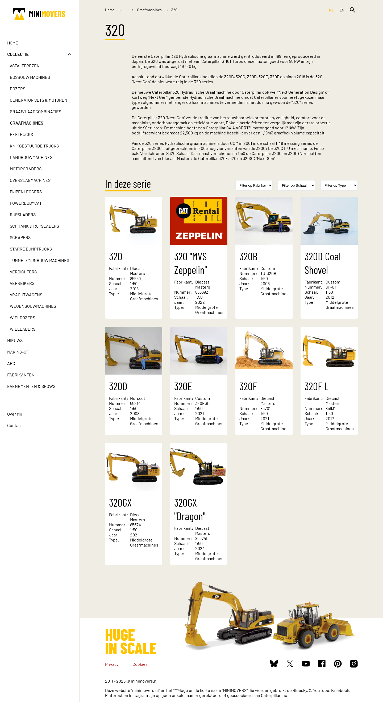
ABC (12, 363)
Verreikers (23, 283)
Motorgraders (26, 168)
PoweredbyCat (27, 203)
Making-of (19, 351)
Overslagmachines (31, 180)
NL (331, 10)
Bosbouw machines (31, 77)
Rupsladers (23, 214)
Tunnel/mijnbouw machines (40, 260)
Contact (15, 425)
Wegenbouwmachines (34, 306)
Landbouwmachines (32, 157)
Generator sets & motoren (39, 99)
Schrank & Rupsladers (35, 225)
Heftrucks (22, 134)
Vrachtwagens (27, 294)
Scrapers (21, 237)
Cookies (140, 664)
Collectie (19, 54)
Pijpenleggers (27, 191)
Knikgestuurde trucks (35, 145)
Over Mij (15, 413)
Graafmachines (27, 122)
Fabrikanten (21, 374)
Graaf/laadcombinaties (36, 111)
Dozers (18, 88)
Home (13, 42)
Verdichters (24, 271)
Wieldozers (23, 317)
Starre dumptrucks (32, 248)
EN (342, 10)
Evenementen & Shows (32, 386)
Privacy (111, 664)
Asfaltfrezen (25, 65)
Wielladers (23, 328)
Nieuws (15, 340)
